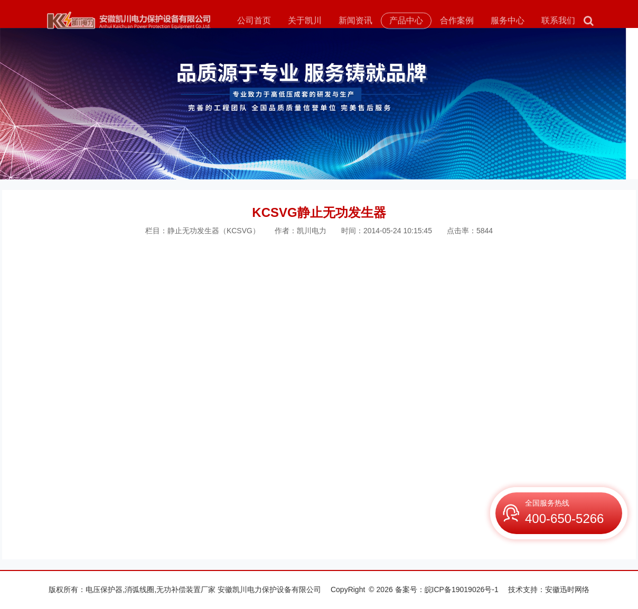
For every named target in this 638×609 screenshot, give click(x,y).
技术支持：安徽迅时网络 (548, 589)
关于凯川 (305, 21)
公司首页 (254, 21)
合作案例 (457, 21)
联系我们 (558, 21)
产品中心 (406, 21)
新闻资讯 (355, 21)
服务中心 (507, 21)
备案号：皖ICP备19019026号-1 (447, 589)
